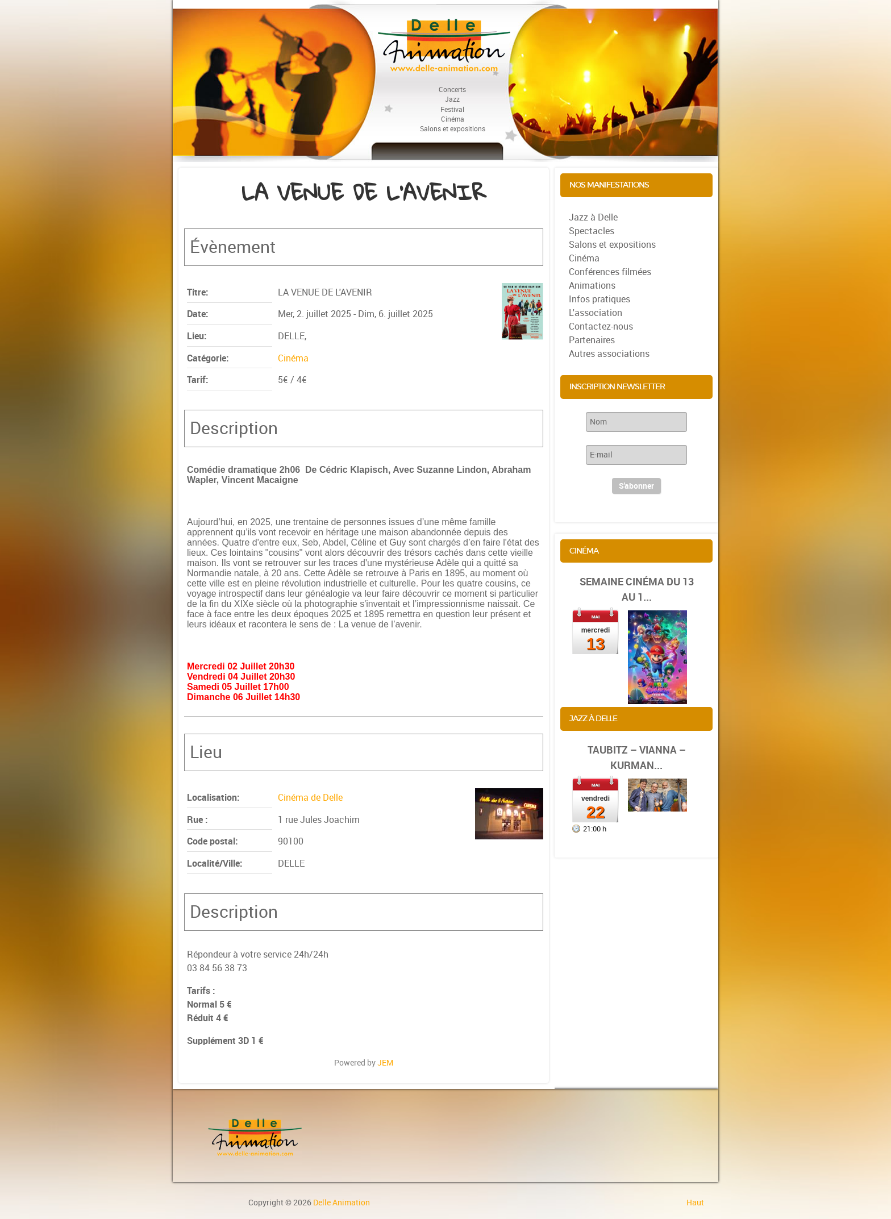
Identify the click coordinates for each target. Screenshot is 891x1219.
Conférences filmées (610, 272)
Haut (695, 1202)
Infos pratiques (599, 299)
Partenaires (592, 340)
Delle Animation (341, 1202)
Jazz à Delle (593, 217)
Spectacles (591, 231)
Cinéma (293, 358)
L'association (595, 312)
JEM (385, 1063)
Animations (592, 285)
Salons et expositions (612, 244)
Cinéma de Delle (310, 797)
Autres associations (609, 353)
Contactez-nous (601, 326)
